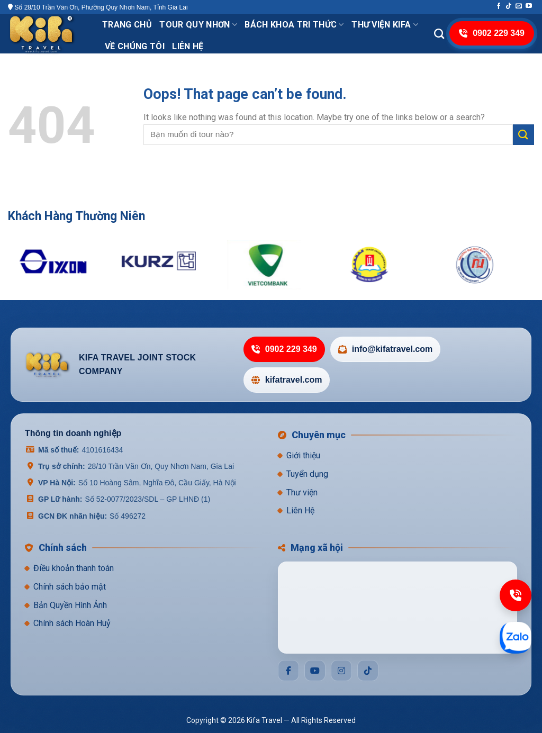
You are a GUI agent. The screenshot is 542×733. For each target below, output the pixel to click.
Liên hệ (187, 46)
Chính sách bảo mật (69, 587)
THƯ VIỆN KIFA (384, 25)
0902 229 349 (284, 349)
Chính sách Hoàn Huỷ (72, 623)
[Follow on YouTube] (529, 6)
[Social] (288, 670)
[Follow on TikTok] (508, 6)
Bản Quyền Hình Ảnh (70, 605)
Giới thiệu (303, 455)
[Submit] (523, 134)
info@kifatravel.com (385, 349)
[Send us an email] (519, 6)
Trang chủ (127, 25)
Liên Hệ (300, 510)
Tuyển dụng (307, 474)
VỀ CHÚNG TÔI (135, 46)
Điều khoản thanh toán (73, 568)
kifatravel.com (286, 379)
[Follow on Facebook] (498, 6)
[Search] (439, 33)
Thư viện (302, 492)
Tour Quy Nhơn (198, 25)
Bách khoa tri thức (294, 25)
